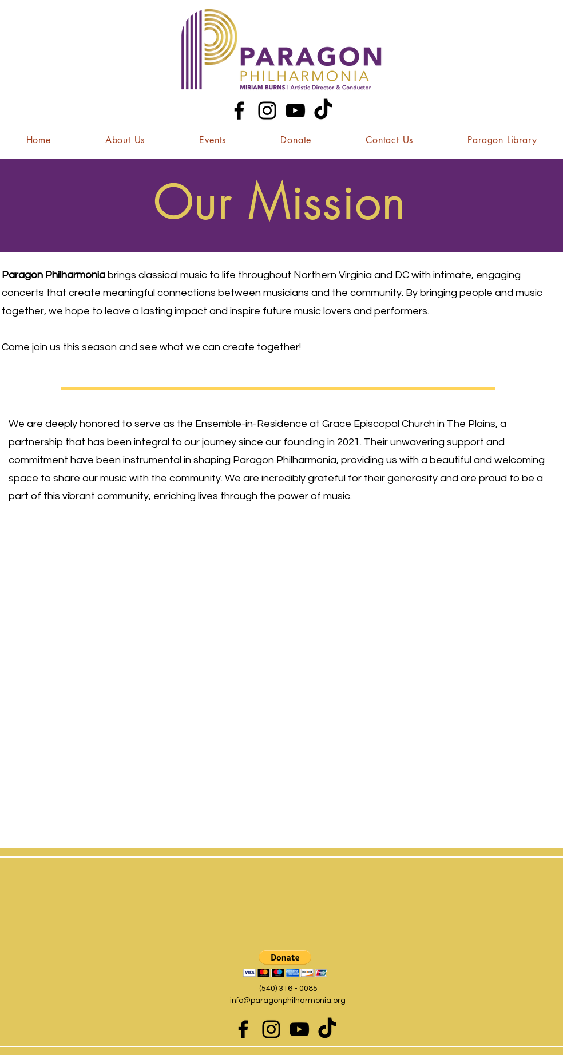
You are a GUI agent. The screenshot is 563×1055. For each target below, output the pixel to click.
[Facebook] (239, 110)
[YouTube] (295, 110)
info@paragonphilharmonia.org (288, 1001)
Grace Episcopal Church (378, 423)
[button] (125, 140)
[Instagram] (267, 110)
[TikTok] (323, 110)
